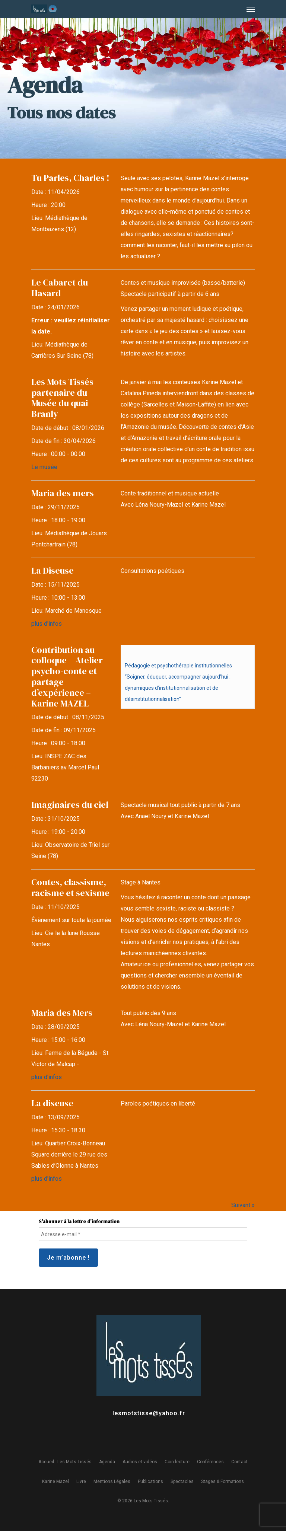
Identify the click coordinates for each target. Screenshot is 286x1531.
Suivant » (243, 1205)
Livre (81, 1481)
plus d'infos (46, 623)
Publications (150, 1481)
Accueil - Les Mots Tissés (65, 1461)
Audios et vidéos (140, 1461)
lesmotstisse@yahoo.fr (148, 1413)
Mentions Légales (111, 1481)
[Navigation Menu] (251, 9)
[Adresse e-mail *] (143, 1234)
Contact (239, 1461)
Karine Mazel (55, 1481)
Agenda (107, 1461)
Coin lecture (177, 1461)
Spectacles (182, 1481)
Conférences (210, 1461)
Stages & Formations (222, 1481)
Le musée (44, 467)
